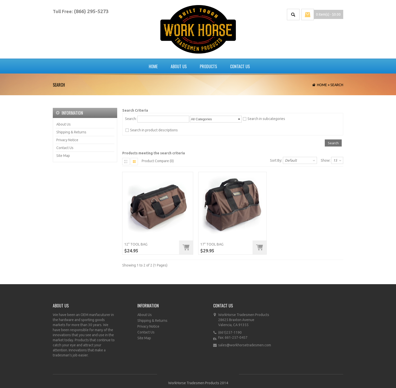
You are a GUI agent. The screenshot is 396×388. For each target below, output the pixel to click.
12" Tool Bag (135, 244)
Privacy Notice (67, 140)
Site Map (63, 156)
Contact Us (240, 66)
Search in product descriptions (154, 130)
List (126, 161)
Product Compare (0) (158, 161)
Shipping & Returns (71, 132)
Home (153, 66)
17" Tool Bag (212, 244)
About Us (179, 66)
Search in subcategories (266, 119)
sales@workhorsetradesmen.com (244, 345)
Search (336, 85)
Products (208, 66)
